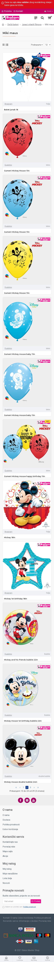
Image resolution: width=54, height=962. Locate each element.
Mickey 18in (9, 537)
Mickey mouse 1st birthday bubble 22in (23, 721)
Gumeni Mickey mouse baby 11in (19, 354)
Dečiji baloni (12, 24)
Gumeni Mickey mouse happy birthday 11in (24, 476)
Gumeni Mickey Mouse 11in (17, 171)
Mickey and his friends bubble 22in (21, 660)
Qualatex (8, 165)
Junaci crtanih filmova (31, 24)
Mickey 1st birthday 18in (15, 599)
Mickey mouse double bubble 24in (20, 782)
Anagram (8, 104)
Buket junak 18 (11, 109)
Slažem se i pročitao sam (19, 907)
